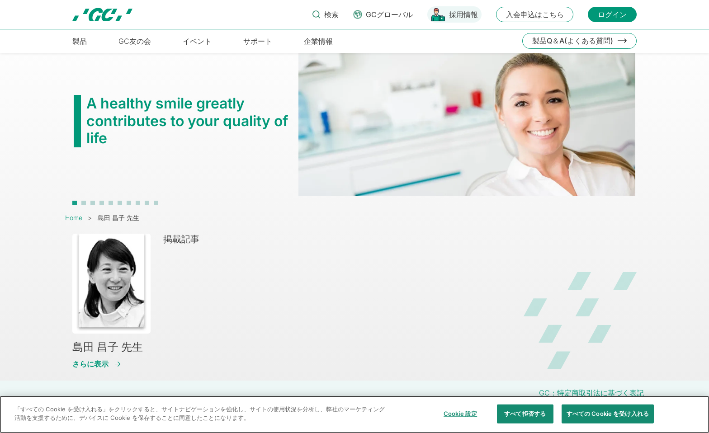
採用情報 (463, 14)
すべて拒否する (525, 418)
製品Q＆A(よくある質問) (572, 40)
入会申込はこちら (535, 14)
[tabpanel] (354, 129)
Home (73, 217)
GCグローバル (389, 14)
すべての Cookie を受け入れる (608, 418)
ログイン (612, 14)
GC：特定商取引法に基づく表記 (591, 392)
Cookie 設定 (460, 418)
